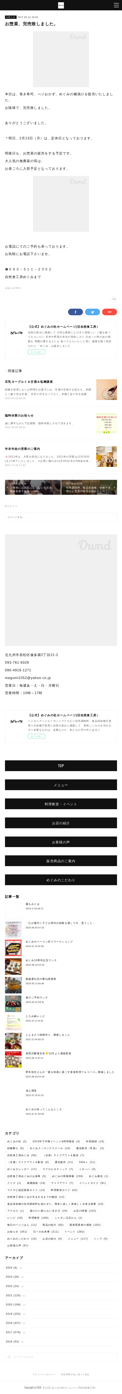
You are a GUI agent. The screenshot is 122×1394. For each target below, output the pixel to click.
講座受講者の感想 (85, 1224)
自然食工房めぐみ (22, 1155)
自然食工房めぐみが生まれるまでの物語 (36, 1196)
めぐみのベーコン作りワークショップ (49, 941)
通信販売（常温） (90, 1148)
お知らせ (11, 17)
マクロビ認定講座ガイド (26, 1190)
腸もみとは (33, 904)
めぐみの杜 (17, 1141)
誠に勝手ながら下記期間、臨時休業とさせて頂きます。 (39, 423)
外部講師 (95, 1141)
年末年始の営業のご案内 (22, 448)
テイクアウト (62, 1183)
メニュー (61, 784)
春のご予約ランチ (37, 997)
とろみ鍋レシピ (35, 1016)
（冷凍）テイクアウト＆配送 (63, 1155)
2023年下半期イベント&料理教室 (56, 1141)
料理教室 (39, 1217)
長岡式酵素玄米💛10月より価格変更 (48, 1053)
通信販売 (64, 1162)
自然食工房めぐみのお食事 (26, 1176)
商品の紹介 (53, 1224)
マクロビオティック (58, 1169)
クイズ (14, 1183)
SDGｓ (87, 1162)
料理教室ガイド (64, 1190)
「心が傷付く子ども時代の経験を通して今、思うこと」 (60, 923)
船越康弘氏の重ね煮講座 (41, 978)
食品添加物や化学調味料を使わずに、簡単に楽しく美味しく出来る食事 (55, 1204)
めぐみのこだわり (60, 879)
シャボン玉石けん (68, 1217)
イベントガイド (92, 1183)
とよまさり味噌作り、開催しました (48, 1034)
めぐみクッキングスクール (50, 1148)
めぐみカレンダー (22, 1169)
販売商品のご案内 (60, 860)
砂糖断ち (15, 1148)
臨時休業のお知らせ (19, 415)
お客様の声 (61, 841)
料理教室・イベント (61, 803)
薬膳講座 (36, 1183)
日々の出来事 (46, 1231)
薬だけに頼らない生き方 (49, 1210)
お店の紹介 (61, 822)
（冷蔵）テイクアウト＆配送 (28, 1162)
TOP (61, 765)
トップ (101, 1238)
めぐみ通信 (99, 1176)
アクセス (15, 1210)
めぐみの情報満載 (67, 1176)
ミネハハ (87, 1169)
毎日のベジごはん (22, 1224)
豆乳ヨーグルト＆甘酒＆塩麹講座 (29, 381)
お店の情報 (84, 1210)
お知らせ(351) (13, 288)
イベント (75, 1231)
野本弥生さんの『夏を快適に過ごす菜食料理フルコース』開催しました (70, 1072)
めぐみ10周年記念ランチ (41, 960)
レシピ (15, 1217)
